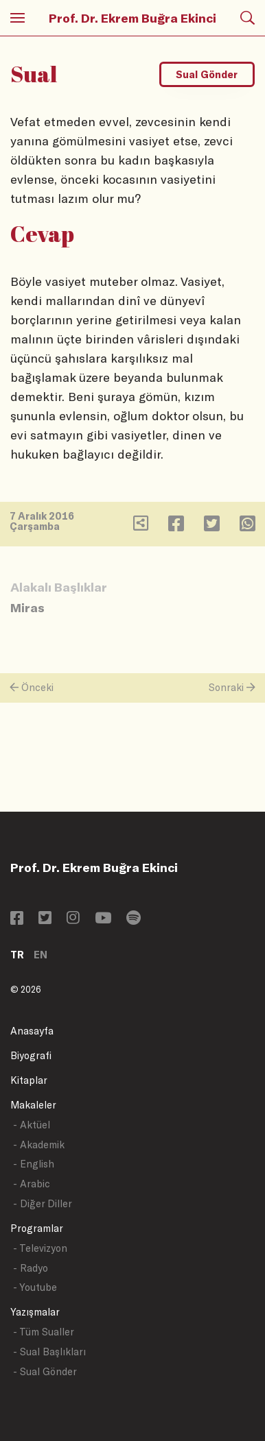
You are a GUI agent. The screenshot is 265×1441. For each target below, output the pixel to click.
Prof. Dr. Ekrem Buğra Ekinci (132, 17)
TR (17, 954)
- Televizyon (40, 1248)
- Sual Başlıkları (49, 1351)
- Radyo (30, 1268)
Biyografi (30, 1055)
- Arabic (31, 1183)
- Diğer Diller (42, 1203)
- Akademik (39, 1144)
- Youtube (35, 1287)
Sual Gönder (207, 74)
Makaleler (33, 1105)
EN (40, 954)
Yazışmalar (35, 1312)
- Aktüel (31, 1124)
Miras (27, 607)
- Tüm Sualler (43, 1331)
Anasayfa (32, 1031)
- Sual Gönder (45, 1371)
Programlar (36, 1228)
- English (33, 1164)
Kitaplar (28, 1080)
